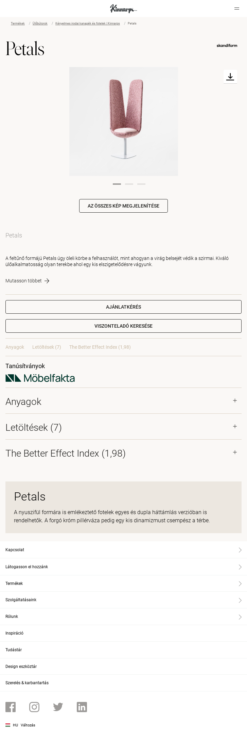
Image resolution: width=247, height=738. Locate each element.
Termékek (18, 23)
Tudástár (13, 649)
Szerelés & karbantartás (27, 682)
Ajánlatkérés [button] (123, 307)
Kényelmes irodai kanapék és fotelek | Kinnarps (87, 23)
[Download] (230, 77)
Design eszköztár (21, 666)
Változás (28, 725)
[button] (123, 326)
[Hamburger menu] (237, 8)
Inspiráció (14, 633)
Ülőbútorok (40, 23)
